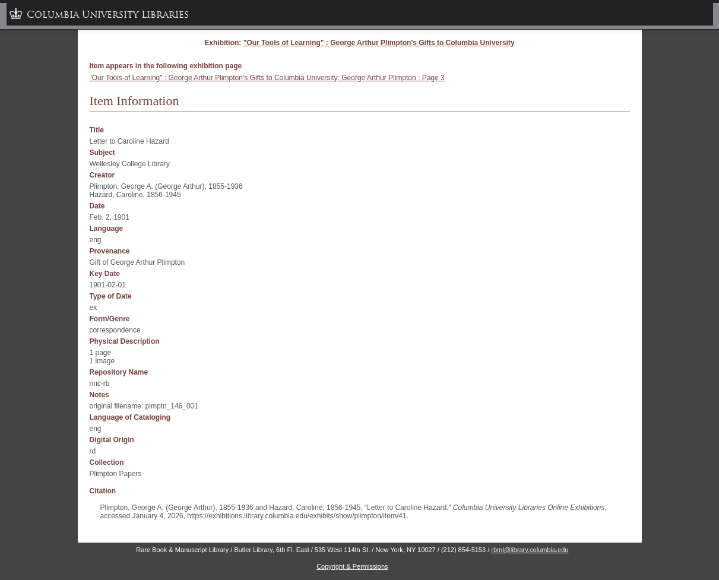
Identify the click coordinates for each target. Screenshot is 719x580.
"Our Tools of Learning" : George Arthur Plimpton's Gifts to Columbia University (379, 43)
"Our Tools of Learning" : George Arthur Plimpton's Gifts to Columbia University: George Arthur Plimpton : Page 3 (267, 78)
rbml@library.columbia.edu (529, 549)
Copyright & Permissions (352, 566)
